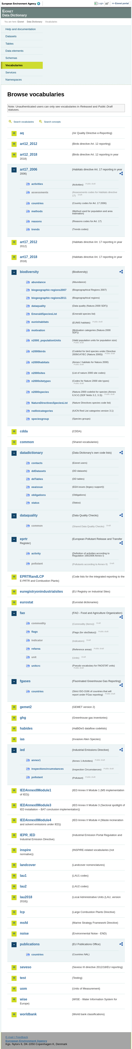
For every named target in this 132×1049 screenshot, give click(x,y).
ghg (23, 717)
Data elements (14, 50)
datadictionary (31, 452)
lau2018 (26, 897)
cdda (24, 431)
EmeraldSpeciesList (44, 313)
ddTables (37, 479)
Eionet (21, 22)
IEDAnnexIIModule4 (35, 820)
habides (26, 728)
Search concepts (52, 122)
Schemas (11, 58)
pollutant (37, 777)
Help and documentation (20, 29)
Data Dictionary (34, 22)
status (35, 502)
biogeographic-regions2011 (48, 297)
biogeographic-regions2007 (48, 289)
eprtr (23, 539)
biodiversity (29, 272)
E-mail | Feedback (16, 1037)
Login (101, 3)
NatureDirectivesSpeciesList (49, 402)
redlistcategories (42, 410)
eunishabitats (40, 321)
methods (37, 211)
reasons (36, 221)
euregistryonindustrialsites (41, 591)
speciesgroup (40, 418)
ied (22, 750)
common (27, 442)
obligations (38, 495)
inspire (25, 850)
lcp (22, 912)
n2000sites (38, 373)
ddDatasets (38, 471)
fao (22, 613)
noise (24, 933)
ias (22, 739)
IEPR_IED (27, 835)
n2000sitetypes (41, 381)
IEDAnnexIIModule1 (35, 790)
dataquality (38, 305)
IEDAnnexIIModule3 (35, 805)
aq (22, 133)
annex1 (36, 760)
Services (10, 72)
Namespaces (13, 79)
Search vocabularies (24, 122)
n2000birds (38, 351)
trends (35, 229)
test (23, 978)
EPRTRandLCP (32, 576)
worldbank (28, 1014)
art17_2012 (28, 242)
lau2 (23, 886)
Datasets (11, 36)
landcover (28, 865)
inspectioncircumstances (47, 768)
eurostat (26, 602)
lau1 (23, 875)
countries (37, 203)
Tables (9, 43)
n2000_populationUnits (46, 340)
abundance (38, 282)
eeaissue (37, 487)
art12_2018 (28, 154)
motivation (38, 330)
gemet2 (26, 707)
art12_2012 (28, 144)
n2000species (40, 391)
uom (23, 988)
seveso (25, 967)
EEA (22, 3)
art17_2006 (28, 169)
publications (30, 944)
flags (34, 631)
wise (23, 999)
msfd (24, 922)
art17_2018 (28, 257)
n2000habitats (40, 362)
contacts (37, 463)
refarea (35, 648)
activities (37, 183)
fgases (25, 681)
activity (36, 553)
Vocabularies (14, 65)
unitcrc (35, 665)
